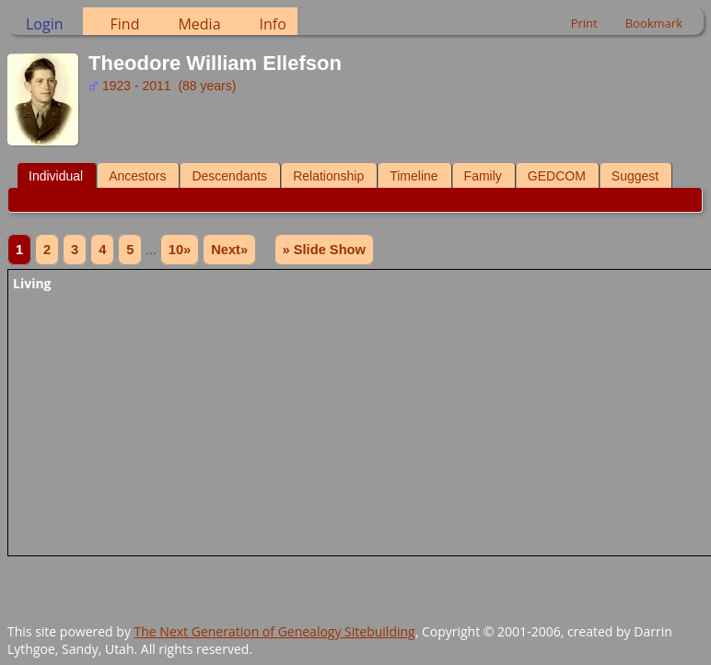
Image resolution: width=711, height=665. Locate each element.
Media (199, 24)
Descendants (229, 176)
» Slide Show (324, 249)
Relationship (328, 176)
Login (45, 24)
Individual (56, 176)
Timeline (413, 176)
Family (483, 176)
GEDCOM (557, 176)
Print (584, 23)
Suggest (635, 176)
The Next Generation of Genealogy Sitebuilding (274, 631)
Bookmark (653, 23)
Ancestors (137, 176)
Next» (229, 249)
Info (273, 24)
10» (180, 249)
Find (125, 24)
